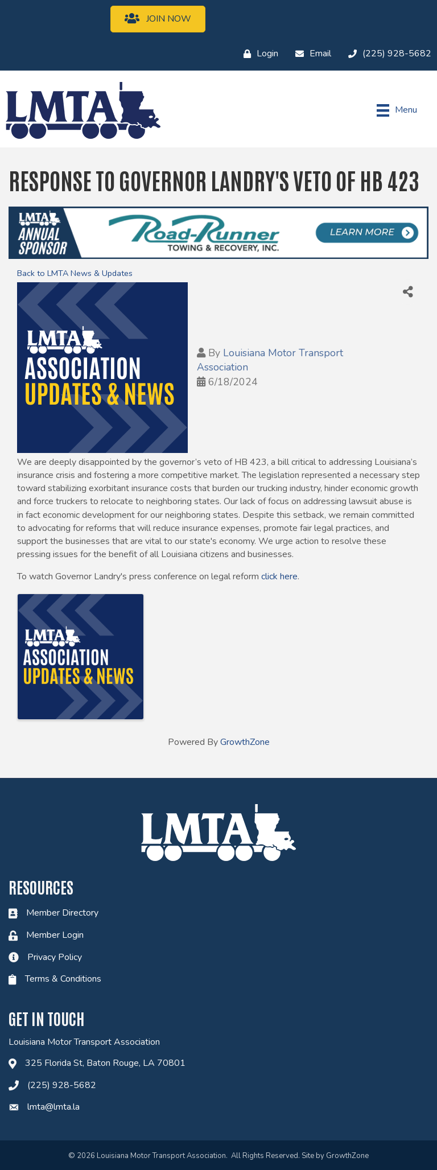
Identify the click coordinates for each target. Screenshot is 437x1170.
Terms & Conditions (63, 979)
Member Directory (62, 913)
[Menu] (396, 110)
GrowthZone (245, 742)
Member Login (55, 935)
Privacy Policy (54, 957)
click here (279, 576)
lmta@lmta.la (53, 1107)
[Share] (408, 292)
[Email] (310, 54)
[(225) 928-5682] (387, 54)
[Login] (258, 54)
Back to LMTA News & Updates (75, 273)
